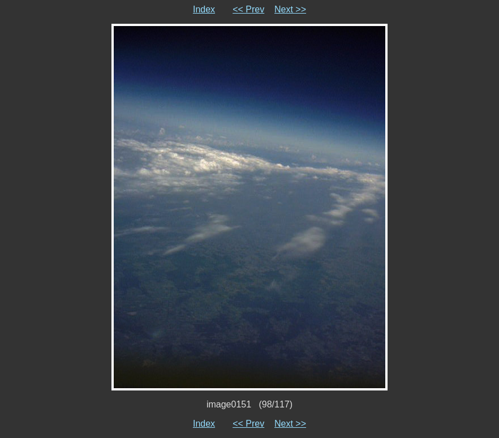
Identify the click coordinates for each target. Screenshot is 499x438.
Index (204, 9)
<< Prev (248, 9)
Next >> (290, 9)
